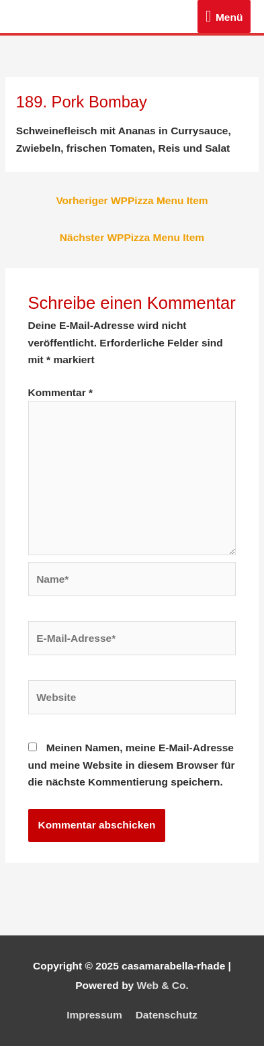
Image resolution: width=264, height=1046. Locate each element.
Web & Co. (163, 985)
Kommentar (60, 392)
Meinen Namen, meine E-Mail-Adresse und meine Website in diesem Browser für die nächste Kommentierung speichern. (131, 765)
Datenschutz (166, 1014)
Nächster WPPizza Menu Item (132, 237)
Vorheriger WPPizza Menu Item (132, 200)
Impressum (94, 1014)
